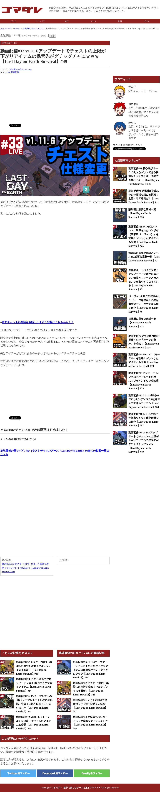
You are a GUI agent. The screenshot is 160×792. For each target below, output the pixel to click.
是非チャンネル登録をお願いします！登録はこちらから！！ (38, 322)
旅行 (67, 21)
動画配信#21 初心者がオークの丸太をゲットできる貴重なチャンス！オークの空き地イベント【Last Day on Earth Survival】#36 (143, 176)
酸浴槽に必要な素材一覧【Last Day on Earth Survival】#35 (142, 213)
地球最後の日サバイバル (32, 28)
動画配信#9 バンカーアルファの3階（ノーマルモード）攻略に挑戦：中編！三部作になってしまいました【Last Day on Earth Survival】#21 (34, 704)
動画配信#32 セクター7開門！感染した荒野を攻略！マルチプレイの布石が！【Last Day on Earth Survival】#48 (25, 568)
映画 (120, 21)
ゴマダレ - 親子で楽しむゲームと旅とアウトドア (77, 788)
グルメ (93, 21)
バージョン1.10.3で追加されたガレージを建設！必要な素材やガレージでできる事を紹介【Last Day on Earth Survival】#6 (144, 304)
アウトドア (40, 21)
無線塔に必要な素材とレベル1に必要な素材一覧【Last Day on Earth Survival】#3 (143, 257)
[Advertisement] (55, 98)
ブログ (146, 21)
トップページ (6, 28)
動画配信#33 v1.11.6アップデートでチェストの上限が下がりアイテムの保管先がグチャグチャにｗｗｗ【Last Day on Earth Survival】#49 (90, 670)
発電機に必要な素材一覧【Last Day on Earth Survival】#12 (142, 322)
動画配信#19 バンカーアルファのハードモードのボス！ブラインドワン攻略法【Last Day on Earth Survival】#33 (143, 381)
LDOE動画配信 (12, 72)
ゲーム (13, 21)
